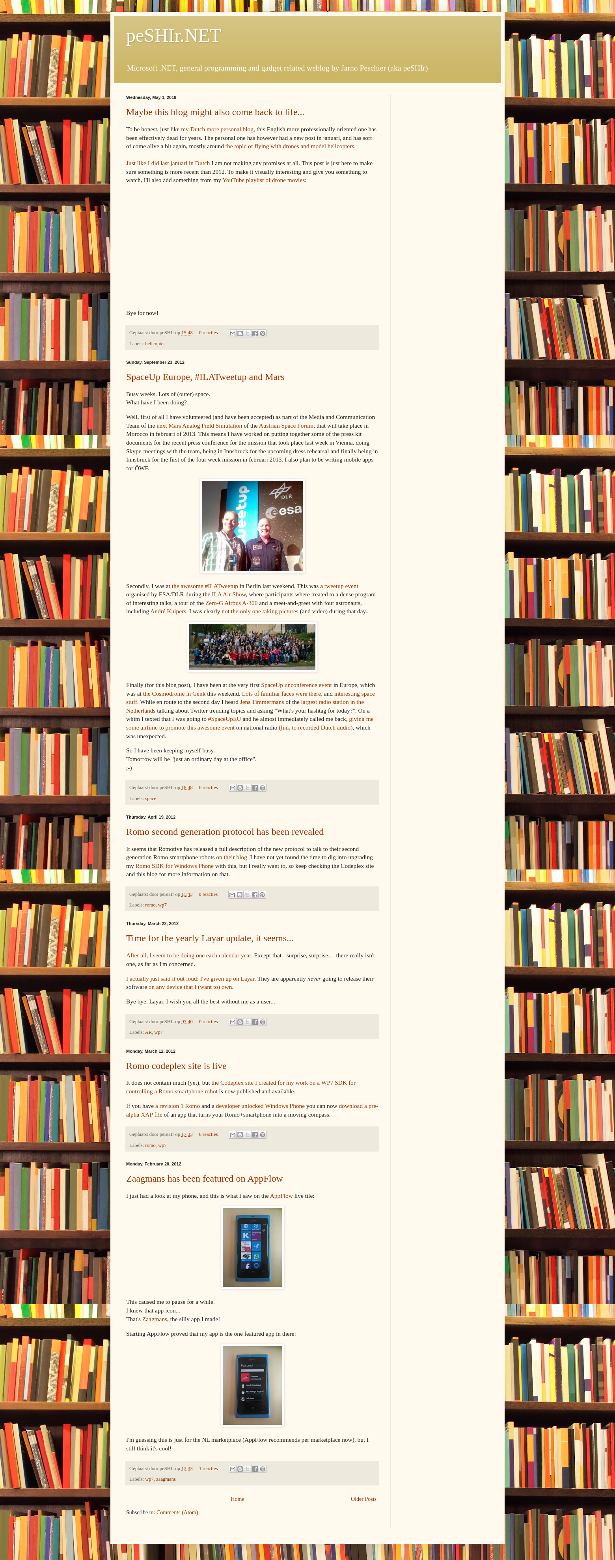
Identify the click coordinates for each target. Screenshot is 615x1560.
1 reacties (208, 1468)
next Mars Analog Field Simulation (199, 425)
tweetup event (341, 586)
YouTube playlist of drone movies (263, 180)
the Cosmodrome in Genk (174, 693)
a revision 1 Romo (177, 1105)
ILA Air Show (229, 594)
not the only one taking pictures (260, 611)
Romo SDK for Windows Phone (175, 865)
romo (150, 905)
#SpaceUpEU (224, 718)
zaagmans (166, 1479)
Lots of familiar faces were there (281, 693)
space (150, 798)
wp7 (162, 905)
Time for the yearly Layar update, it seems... (210, 938)
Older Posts (363, 1499)
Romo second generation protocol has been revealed (225, 832)
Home (237, 1499)
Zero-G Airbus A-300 (231, 602)
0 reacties (208, 332)
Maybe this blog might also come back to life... (215, 112)
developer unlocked (240, 1105)
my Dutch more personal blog (217, 129)
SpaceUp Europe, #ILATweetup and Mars (205, 377)
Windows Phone (285, 1105)
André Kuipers (168, 611)
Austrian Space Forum (286, 425)
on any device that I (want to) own (190, 986)
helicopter (155, 343)
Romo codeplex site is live (176, 1066)
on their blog (231, 857)
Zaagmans (154, 1319)
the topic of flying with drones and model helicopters (290, 146)
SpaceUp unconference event (296, 684)
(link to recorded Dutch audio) (315, 727)
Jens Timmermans (262, 701)
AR (148, 1032)
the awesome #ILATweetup (205, 586)
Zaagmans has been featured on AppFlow (204, 1178)
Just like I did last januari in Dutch (168, 163)
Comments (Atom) (177, 1512)
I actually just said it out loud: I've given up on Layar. (191, 978)
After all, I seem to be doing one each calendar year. (189, 955)
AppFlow (281, 1195)
